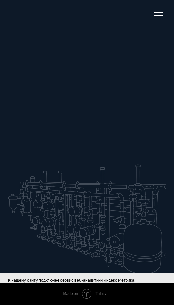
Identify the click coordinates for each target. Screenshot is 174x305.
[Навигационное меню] (158, 14)
